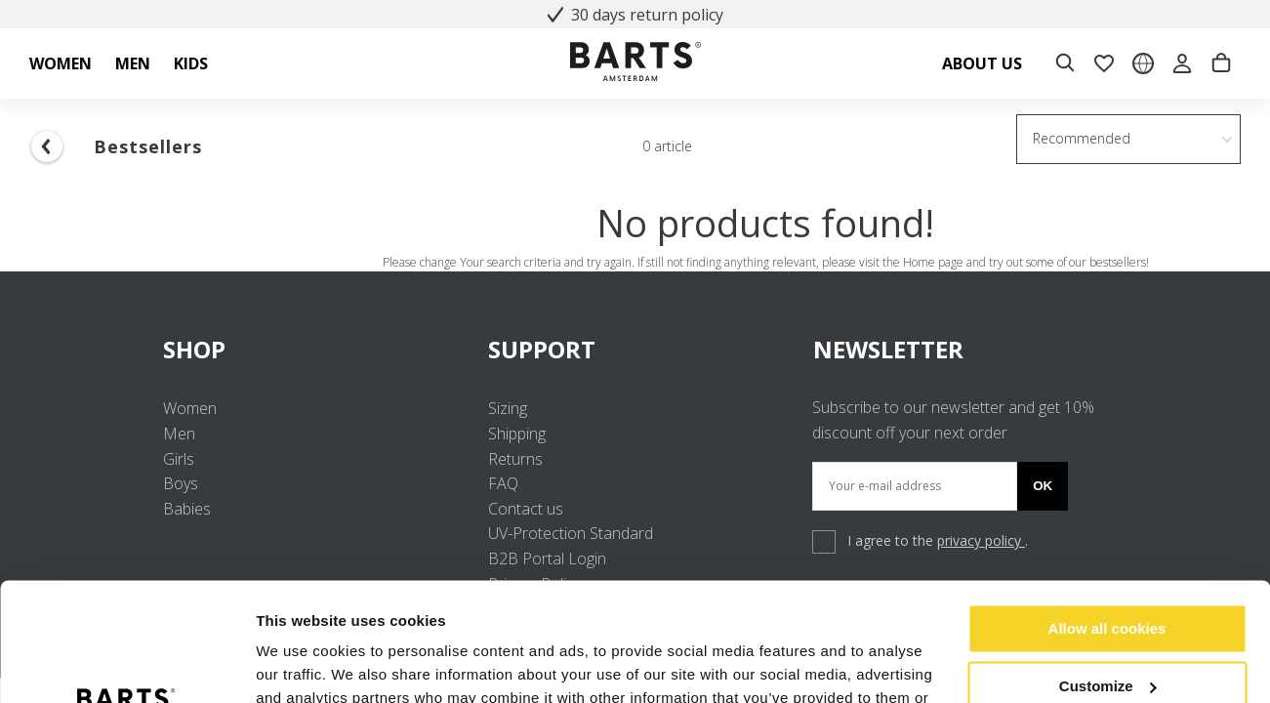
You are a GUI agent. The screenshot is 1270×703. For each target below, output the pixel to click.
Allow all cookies (1107, 518)
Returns (515, 459)
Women (190, 408)
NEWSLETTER (888, 349)
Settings (285, 664)
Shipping (517, 433)
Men (179, 433)
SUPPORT (635, 349)
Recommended (1081, 138)
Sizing (507, 408)
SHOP (310, 349)
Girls (178, 459)
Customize (1108, 574)
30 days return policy (635, 14)
